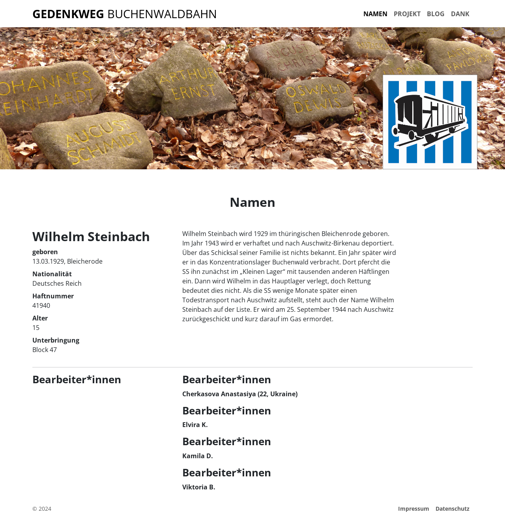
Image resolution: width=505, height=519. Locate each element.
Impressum (413, 508)
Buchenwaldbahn (124, 13)
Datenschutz (452, 508)
